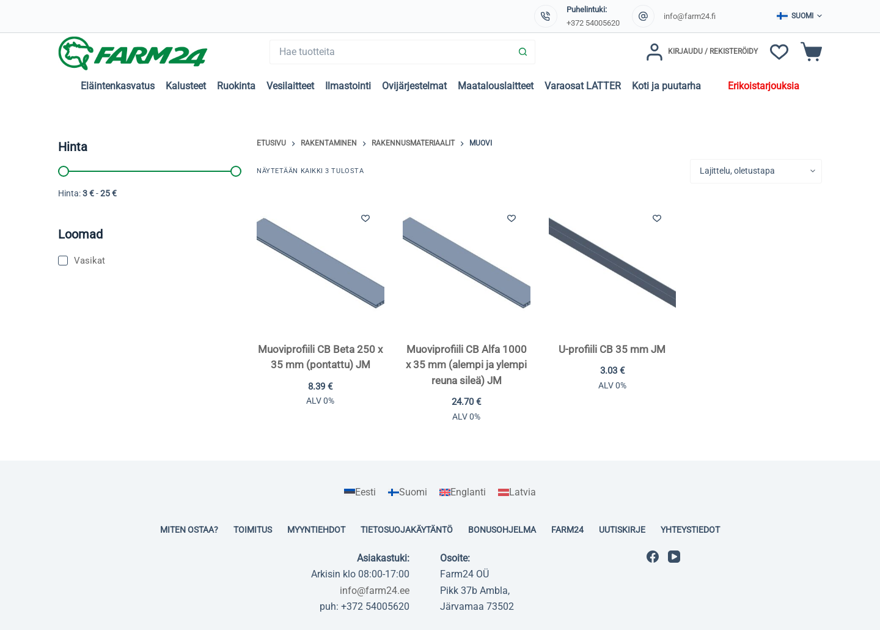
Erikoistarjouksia (763, 86)
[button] (799, 16)
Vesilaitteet (290, 86)
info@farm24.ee (374, 590)
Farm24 (567, 530)
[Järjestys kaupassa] (756, 171)
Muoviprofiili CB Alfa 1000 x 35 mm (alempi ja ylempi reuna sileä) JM (466, 365)
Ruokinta (236, 86)
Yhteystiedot (690, 530)
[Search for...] (390, 52)
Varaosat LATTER (582, 86)
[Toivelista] (779, 52)
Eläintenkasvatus (118, 86)
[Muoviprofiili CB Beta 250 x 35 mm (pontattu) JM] (320, 263)
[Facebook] (653, 556)
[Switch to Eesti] (360, 492)
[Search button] (523, 52)
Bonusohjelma (502, 530)
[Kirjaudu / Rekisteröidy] (702, 52)
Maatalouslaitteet (496, 86)
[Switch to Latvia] (517, 492)
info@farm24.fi (690, 16)
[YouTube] (674, 556)
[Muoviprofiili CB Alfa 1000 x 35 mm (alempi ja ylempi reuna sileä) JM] (466, 263)
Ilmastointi (348, 86)
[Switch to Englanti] (462, 492)
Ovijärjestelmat (414, 86)
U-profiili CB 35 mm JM (612, 349)
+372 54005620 (593, 23)
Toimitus (252, 530)
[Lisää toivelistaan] (365, 218)
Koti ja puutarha (666, 86)
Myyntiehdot (316, 530)
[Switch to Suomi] (407, 492)
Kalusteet (186, 86)
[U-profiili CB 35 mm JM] (612, 263)
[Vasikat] (149, 261)
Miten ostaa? (189, 530)
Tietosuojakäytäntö (407, 530)
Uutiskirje (622, 530)
